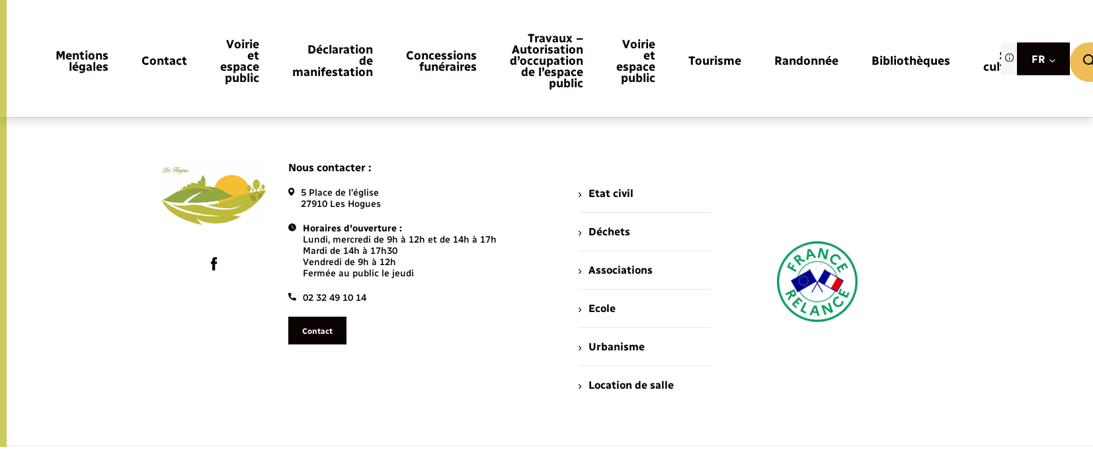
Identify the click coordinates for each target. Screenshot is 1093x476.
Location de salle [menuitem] (626, 385)
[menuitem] (82, 62)
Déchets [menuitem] (604, 231)
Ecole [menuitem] (597, 308)
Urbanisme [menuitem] (612, 346)
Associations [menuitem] (616, 270)
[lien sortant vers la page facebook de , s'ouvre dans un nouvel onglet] (214, 264)
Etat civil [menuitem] (606, 193)
